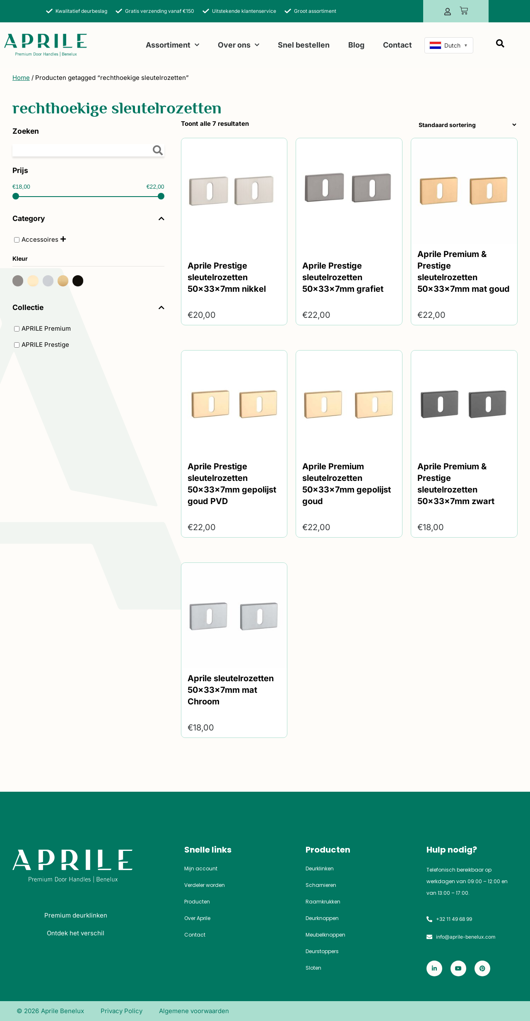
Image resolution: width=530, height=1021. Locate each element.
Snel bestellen (304, 45)
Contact (397, 45)
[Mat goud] (65, 280)
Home (21, 78)
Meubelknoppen (325, 934)
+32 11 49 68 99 (454, 919)
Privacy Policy (121, 1011)
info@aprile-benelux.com (466, 937)
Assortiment (172, 45)
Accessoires (40, 239)
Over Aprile (197, 918)
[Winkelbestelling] (466, 125)
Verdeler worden (204, 885)
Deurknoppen (322, 918)
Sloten (313, 968)
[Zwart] (79, 280)
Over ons (238, 45)
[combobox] (448, 45)
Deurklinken (320, 868)
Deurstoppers (322, 951)
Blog (356, 45)
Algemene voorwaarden (194, 1011)
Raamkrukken (323, 901)
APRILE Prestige (45, 344)
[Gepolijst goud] (34, 280)
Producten (197, 901)
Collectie (88, 307)
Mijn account (200, 868)
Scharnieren (321, 885)
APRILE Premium (46, 328)
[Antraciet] (19, 280)
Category (88, 218)
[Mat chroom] (50, 280)
